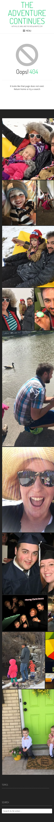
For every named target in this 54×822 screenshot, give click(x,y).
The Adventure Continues (27, 13)
